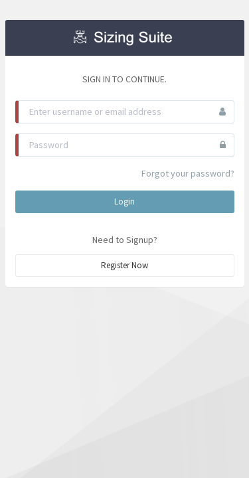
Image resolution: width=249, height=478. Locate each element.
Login (124, 201)
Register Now (124, 265)
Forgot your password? (187, 173)
